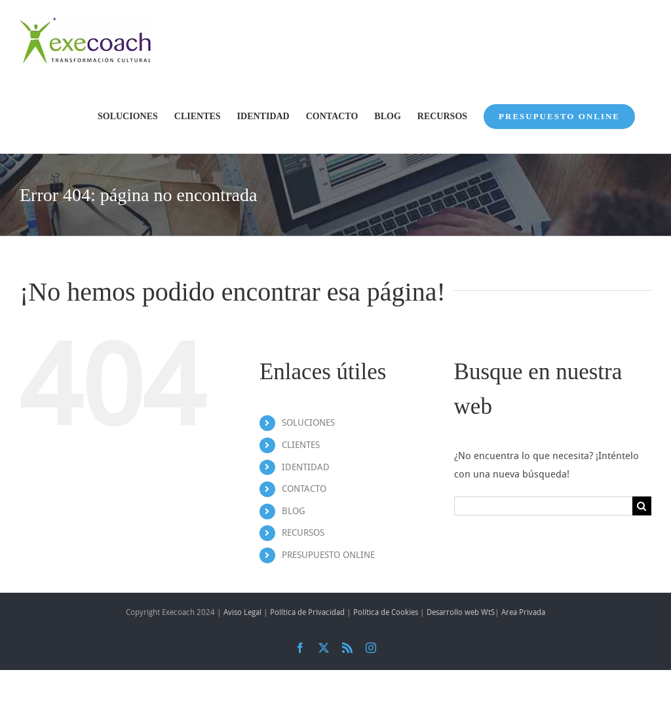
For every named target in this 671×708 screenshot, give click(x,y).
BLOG (293, 511)
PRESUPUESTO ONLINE (328, 555)
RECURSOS (303, 532)
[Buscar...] (543, 505)
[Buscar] (641, 505)
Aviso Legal (242, 612)
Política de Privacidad (307, 612)
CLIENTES (301, 445)
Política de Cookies (385, 612)
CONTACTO (304, 488)
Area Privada (523, 612)
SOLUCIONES (308, 422)
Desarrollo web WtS (461, 612)
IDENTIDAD (306, 467)
